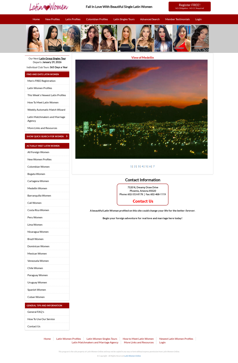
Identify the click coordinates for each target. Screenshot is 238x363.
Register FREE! (189, 6)
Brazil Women (35, 238)
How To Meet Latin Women (43, 102)
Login (198, 19)
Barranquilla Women (39, 195)
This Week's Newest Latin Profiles (46, 95)
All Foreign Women (38, 152)
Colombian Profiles (97, 19)
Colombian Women (38, 166)
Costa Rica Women (38, 210)
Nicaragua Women (38, 231)
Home (36, 19)
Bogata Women (36, 173)
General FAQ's (35, 311)
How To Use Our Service (41, 319)
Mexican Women (37, 253)
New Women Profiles (39, 159)
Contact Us (33, 326)
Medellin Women (37, 188)
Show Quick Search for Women (45, 136)
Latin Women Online (132, 356)
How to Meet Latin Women (138, 338)
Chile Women (35, 268)
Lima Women (34, 224)
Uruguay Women (37, 282)
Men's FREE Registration (41, 80)
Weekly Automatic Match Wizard (46, 109)
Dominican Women (38, 246)
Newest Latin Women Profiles (176, 338)
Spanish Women (36, 289)
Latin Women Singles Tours (102, 338)
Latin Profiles (72, 19)
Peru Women (34, 217)
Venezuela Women (38, 260)
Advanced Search (150, 19)
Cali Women (34, 202)
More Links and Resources (42, 127)
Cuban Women (36, 296)
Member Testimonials (177, 19)
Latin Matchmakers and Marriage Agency (46, 118)
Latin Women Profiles (39, 88)
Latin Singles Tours (124, 19)
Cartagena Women (38, 180)
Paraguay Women (37, 275)
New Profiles (52, 19)
